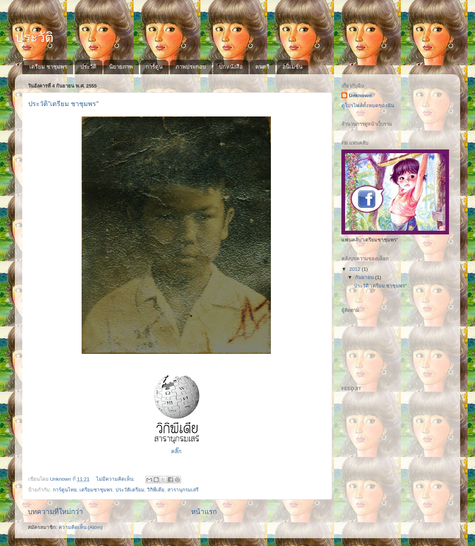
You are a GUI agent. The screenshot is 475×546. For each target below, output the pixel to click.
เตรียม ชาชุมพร (48, 66)
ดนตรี (262, 66)
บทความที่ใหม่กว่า (55, 512)
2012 (355, 269)
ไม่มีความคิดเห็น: (116, 479)
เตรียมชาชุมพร (95, 490)
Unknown (360, 95)
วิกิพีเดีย (155, 490)
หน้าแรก (204, 512)
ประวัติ (34, 37)
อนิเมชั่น (292, 66)
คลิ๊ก (176, 451)
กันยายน (365, 277)
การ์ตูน (154, 66)
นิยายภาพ (121, 66)
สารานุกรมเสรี (183, 490)
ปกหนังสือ (231, 66)
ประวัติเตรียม (129, 490)
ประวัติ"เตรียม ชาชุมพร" (63, 104)
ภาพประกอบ (191, 66)
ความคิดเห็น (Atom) (81, 527)
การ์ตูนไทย (65, 490)
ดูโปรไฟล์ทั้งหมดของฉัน (367, 105)
